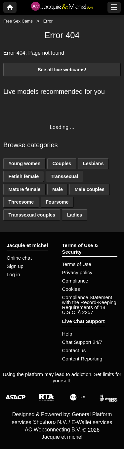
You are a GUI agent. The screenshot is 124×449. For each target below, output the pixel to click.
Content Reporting (82, 358)
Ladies (74, 215)
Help (67, 334)
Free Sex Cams (18, 21)
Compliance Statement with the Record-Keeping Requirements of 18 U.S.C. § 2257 (89, 304)
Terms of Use (76, 264)
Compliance (75, 281)
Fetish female (23, 176)
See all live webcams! (62, 69)
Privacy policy (77, 272)
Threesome (21, 202)
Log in (13, 274)
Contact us (74, 350)
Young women (24, 163)
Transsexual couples (31, 215)
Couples (61, 163)
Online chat (19, 258)
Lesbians (93, 163)
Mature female (24, 189)
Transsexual (64, 176)
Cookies (71, 289)
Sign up (15, 266)
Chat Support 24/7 (82, 342)
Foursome (57, 202)
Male (57, 189)
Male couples (89, 189)
